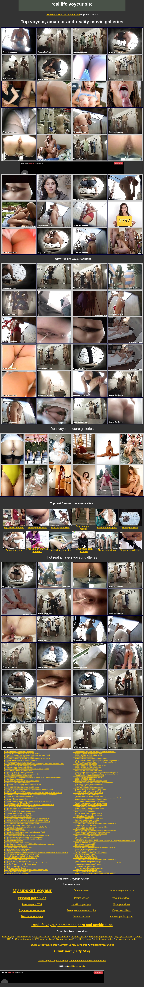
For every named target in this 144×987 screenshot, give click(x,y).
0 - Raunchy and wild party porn (84, 842)
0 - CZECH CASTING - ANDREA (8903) (87, 767)
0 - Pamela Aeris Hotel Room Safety (17, 802)
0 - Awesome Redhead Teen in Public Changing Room (93, 782)
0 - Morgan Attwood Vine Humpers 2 (17, 813)
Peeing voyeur (81, 897)
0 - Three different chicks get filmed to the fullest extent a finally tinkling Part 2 (33, 777)
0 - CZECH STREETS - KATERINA (16, 873)
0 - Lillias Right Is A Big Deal (83, 828)
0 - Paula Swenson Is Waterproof (85, 869)
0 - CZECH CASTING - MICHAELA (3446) (87, 755)
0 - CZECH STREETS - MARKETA (85, 849)
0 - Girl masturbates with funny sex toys (19, 785)
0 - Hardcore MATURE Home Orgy (16, 866)
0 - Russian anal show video (83, 809)
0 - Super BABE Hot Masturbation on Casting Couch (23, 837)
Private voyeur (24, 936)
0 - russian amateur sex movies (16, 859)
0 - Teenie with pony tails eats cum (17, 830)
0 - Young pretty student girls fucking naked (20, 760)
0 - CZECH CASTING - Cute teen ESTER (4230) (90, 852)
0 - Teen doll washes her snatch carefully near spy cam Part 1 (27, 755)
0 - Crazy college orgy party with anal (18, 847)
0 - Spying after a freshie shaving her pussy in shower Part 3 (95, 772)
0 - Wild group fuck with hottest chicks (87, 835)
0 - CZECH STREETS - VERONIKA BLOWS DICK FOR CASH (26, 820)
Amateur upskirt (79, 936)
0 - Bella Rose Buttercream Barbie (17, 849)
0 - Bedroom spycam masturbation (17, 782)
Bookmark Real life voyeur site (63, 14)
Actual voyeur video (103, 939)
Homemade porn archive (121, 890)
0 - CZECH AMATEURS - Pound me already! (20, 806)
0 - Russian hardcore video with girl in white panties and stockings (29, 843)
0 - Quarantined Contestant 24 (84, 843)
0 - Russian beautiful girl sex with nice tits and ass (23, 838)
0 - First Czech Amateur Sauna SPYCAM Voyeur (22, 753)
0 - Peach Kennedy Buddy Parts (16, 799)
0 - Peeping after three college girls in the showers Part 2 (25, 862)
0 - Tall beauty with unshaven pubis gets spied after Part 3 (94, 823)
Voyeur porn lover (121, 897)
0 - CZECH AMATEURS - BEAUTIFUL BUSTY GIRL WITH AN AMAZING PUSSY (33, 792)
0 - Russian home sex (12, 809)
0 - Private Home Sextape (13, 840)
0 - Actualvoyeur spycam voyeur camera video (21, 780)
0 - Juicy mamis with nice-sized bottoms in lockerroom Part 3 (27, 821)
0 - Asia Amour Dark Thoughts (84, 811)
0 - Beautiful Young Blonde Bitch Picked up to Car (22, 784)
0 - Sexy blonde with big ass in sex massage (20, 857)
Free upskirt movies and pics (81, 910)
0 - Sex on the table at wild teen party (18, 770)
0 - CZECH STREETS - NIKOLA (15, 850)
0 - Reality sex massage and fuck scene (19, 751)
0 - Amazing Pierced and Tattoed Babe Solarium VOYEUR (94, 847)
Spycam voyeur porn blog (73, 944)
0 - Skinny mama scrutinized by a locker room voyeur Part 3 (26, 818)
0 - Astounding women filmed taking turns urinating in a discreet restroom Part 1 (34, 763)
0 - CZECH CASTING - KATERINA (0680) (87, 871)
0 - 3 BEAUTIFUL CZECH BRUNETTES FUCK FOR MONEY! (94, 873)
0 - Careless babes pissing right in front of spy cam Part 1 (94, 761)
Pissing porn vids (32, 897)
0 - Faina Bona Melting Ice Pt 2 (84, 854)
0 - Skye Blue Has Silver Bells (84, 837)
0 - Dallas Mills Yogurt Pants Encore (17, 825)
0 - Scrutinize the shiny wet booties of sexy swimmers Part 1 (95, 773)
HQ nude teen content (25, 939)
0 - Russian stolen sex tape (14, 778)
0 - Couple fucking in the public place (18, 775)
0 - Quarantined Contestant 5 (83, 816)
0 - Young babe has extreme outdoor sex (19, 796)
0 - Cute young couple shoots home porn (88, 818)
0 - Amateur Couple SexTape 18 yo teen (87, 753)
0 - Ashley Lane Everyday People (16, 842)
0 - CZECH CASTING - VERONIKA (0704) (87, 777)
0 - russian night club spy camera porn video (89, 765)
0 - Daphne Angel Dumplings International (88, 775)
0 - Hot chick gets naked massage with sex (20, 765)
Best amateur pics (32, 916)
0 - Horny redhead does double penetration (89, 801)
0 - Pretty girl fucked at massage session (88, 787)
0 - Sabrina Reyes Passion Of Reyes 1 (18, 861)
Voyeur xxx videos (121, 910)
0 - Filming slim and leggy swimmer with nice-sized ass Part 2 (95, 830)
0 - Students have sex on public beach (18, 772)
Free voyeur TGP (32, 904)
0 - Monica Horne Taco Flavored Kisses (87, 813)
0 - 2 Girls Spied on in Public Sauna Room (20, 811)
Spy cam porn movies (32, 910)
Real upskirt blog (60, 936)
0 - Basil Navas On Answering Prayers (87, 861)
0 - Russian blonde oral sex (83, 785)
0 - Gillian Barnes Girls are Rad (84, 825)
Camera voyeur (81, 890)
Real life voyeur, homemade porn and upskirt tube (71, 924)
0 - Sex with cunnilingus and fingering (18, 814)
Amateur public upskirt (121, 916)
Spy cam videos (41, 936)
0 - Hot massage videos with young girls (19, 756)
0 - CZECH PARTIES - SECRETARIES (18, 816)
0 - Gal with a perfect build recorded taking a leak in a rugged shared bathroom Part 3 (36, 852)
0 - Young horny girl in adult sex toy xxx (87, 814)
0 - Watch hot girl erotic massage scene (87, 770)
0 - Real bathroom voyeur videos (85, 763)
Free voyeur (8, 936)
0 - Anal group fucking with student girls (88, 784)
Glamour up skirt (81, 916)
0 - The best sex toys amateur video (17, 871)
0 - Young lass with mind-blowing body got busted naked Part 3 (27, 801)
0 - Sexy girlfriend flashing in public (86, 820)
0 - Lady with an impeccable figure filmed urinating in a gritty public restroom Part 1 (104, 840)
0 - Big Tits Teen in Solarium (14, 790)
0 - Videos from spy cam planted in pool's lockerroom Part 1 (26, 835)
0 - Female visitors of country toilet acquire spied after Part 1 (26, 826)
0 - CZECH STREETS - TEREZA (15, 845)
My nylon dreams (123, 936)
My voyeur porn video (126, 939)
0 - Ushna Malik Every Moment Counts (87, 864)
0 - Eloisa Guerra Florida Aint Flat (85, 855)
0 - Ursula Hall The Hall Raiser (84, 866)
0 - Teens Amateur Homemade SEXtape (18, 767)
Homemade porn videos (101, 936)
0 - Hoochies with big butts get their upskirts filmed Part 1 (94, 751)
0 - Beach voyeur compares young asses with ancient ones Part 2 (97, 797)
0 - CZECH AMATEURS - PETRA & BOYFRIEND (90, 833)
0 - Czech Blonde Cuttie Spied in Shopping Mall (21, 855)
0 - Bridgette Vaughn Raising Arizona (86, 850)
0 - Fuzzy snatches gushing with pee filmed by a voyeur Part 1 (96, 760)
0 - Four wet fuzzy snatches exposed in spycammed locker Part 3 (97, 862)
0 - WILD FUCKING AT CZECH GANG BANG (20, 864)
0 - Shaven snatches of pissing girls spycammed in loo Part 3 (27, 758)
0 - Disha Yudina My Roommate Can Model (88, 808)
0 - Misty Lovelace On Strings (15, 867)
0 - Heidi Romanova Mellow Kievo (85, 857)
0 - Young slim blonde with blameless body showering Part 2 (26, 768)
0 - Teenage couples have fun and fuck (18, 761)
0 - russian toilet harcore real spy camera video (90, 826)
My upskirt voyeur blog (101, 944)
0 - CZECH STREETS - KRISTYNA (85, 821)
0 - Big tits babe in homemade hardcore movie (21, 773)
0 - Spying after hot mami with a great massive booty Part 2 (26, 869)
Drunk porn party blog (72, 951)
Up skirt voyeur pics (81, 904)
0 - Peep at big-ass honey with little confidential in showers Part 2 (28, 789)
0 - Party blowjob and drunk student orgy (88, 796)
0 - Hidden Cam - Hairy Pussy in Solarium (88, 792)
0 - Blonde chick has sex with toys (85, 768)
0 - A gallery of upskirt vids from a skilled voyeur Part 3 (24, 832)
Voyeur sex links (45, 939)
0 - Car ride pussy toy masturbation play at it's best (23, 808)
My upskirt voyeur (32, 890)
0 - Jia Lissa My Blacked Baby (84, 845)
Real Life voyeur (83, 939)
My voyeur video (121, 904)
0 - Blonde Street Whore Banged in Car (87, 806)
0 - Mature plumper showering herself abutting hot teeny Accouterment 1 (31, 794)
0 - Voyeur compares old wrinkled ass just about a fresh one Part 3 (29, 804)
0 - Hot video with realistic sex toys (86, 794)
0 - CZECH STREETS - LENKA (84, 778)
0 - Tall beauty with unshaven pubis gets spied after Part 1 (94, 859)
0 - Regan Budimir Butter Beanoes (85, 838)
